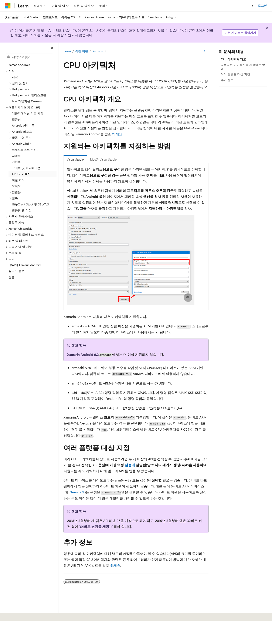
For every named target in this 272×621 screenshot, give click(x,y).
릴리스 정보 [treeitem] (16, 271)
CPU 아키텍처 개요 (233, 59)
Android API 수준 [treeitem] (23, 125)
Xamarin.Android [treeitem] (19, 65)
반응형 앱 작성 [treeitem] (21, 210)
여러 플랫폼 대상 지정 (235, 74)
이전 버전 (81, 51)
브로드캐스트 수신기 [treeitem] (26, 150)
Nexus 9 (75, 492)
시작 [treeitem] (15, 77)
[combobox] (29, 57)
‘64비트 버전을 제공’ (94, 526)
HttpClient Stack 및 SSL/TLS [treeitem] (30, 204)
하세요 (117, 134)
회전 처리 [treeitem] (18, 180)
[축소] (52, 48)
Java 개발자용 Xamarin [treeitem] (27, 101)
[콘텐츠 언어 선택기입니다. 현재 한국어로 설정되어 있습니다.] (14, 614)
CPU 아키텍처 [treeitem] (21, 174)
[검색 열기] (252, 6)
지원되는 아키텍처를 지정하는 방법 (243, 67)
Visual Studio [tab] (75, 159)
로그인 (262, 5)
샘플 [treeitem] (11, 277)
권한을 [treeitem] (16, 162)
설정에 (130, 465)
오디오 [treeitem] (16, 186)
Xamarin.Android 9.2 (83, 354)
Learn (67, 51)
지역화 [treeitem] (16, 156)
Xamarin (97, 51)
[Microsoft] (8, 6)
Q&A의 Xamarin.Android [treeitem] (24, 265)
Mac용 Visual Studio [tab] (103, 159)
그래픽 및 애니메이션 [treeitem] (26, 168)
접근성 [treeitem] (16, 119)
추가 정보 (227, 80)
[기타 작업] (204, 51)
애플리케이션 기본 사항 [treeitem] (27, 113)
